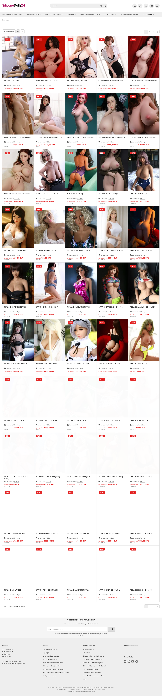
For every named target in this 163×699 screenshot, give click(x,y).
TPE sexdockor (34, 14)
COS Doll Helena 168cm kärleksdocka (143, 81)
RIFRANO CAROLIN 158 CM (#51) (110, 307)
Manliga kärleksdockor (90, 14)
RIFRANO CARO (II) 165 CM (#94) (110, 250)
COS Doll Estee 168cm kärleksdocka (111, 81)
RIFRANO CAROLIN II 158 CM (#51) (142, 307)
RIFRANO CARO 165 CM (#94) (47, 307)
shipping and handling (66, 687)
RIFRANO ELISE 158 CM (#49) (78, 364)
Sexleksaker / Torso (54, 14)
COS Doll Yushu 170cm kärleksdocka (143, 137)
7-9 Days (17, 85)
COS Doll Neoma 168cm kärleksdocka (80, 137)
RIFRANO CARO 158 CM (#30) (141, 250)
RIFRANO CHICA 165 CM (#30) (15, 364)
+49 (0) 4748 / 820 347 (13, 661)
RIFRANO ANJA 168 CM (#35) (109, 194)
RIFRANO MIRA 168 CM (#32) (78, 533)
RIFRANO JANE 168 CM (138, 364)
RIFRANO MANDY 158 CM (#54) (79, 477)
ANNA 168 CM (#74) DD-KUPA (47, 81)
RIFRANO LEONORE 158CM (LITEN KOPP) (17, 478)
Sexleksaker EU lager (129, 14)
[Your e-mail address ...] (77, 629)
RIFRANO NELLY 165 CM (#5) (141, 533)
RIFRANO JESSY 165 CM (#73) (15, 420)
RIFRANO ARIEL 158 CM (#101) (15, 250)
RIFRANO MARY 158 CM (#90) (141, 477)
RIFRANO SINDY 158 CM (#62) (141, 590)
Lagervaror (110, 14)
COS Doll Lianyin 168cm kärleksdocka (17, 137)
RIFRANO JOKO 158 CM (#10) (46, 420)
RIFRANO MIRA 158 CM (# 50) (47, 533)
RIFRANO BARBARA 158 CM (46, 250)
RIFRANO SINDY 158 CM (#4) (109, 590)
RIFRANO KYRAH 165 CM (139, 420)
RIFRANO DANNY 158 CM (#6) (47, 364)
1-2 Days (79, 85)
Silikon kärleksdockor (12, 14)
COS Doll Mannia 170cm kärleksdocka (49, 137)
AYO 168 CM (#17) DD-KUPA (77, 81)
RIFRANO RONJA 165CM (13, 590)
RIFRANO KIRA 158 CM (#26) (109, 420)
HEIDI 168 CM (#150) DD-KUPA (47, 194)
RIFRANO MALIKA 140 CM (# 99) (48, 477)
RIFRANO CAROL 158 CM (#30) (78, 307)
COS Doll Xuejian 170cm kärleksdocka (111, 137)
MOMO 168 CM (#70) (75, 194)
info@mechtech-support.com (15, 664)
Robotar (72, 14)
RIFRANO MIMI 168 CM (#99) (15, 533)
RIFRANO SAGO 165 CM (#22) (78, 590)
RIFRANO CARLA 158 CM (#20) (78, 250)
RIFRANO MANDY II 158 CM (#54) (110, 477)
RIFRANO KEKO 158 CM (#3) (77, 420)
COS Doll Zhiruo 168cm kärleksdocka (17, 194)
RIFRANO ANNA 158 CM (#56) (141, 194)
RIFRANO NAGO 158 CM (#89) (109, 533)
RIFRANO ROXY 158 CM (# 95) (47, 590)
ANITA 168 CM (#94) (11, 81)
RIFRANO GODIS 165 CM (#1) (109, 364)
